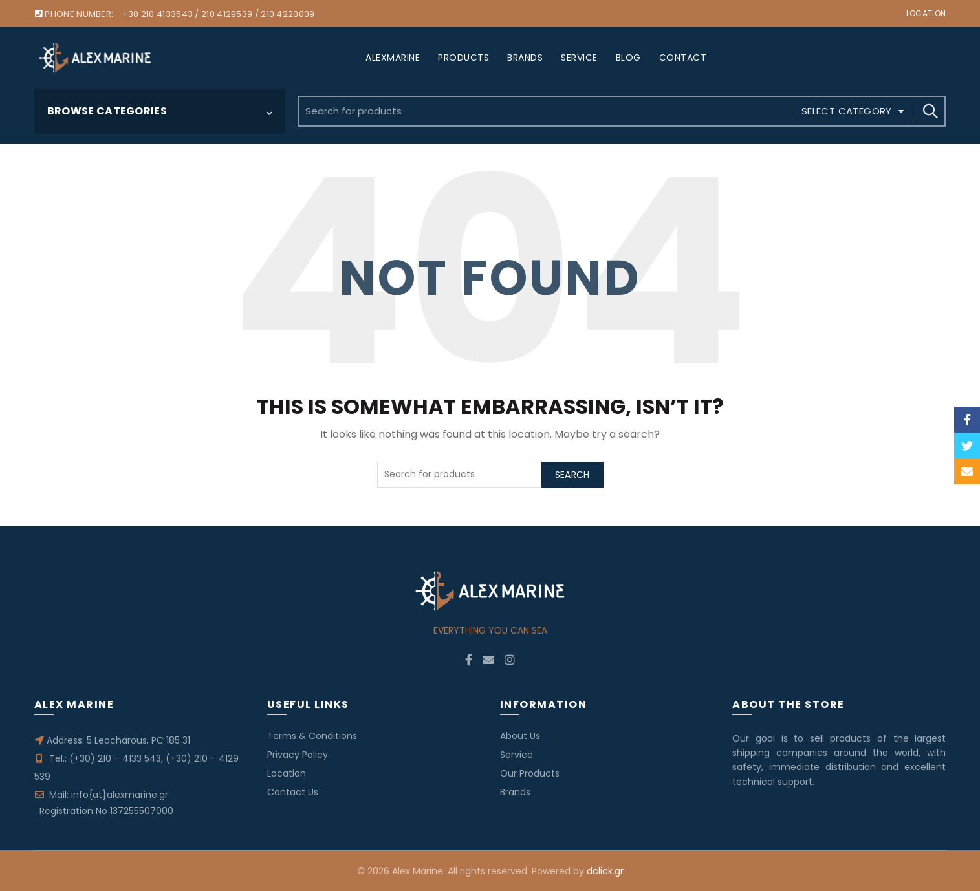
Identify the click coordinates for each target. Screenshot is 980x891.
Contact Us (292, 792)
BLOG (628, 57)
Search (929, 111)
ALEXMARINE (392, 57)
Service (516, 754)
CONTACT (683, 57)
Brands (515, 792)
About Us (520, 735)
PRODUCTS (463, 57)
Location (926, 13)
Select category (846, 111)
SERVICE (579, 57)
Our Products (530, 773)
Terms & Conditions (312, 735)
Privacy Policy (297, 754)
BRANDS (525, 57)
